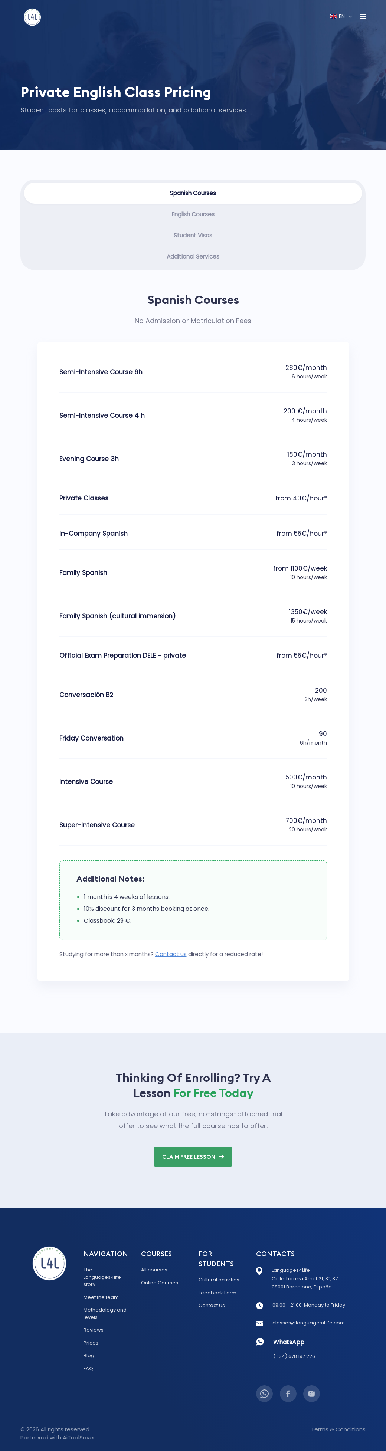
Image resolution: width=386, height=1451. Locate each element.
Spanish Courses (193, 193)
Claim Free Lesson (193, 1159)
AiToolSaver (79, 1437)
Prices (91, 1342)
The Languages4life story (102, 1276)
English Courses (193, 214)
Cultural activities (219, 1279)
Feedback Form (217, 1292)
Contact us (171, 955)
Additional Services (193, 257)
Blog (89, 1354)
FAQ (88, 1367)
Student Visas (193, 236)
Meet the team (101, 1296)
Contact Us (212, 1304)
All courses (154, 1269)
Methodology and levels (105, 1313)
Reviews (94, 1329)
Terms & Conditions (338, 1428)
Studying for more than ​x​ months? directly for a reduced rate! (161, 955)
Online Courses (159, 1282)
